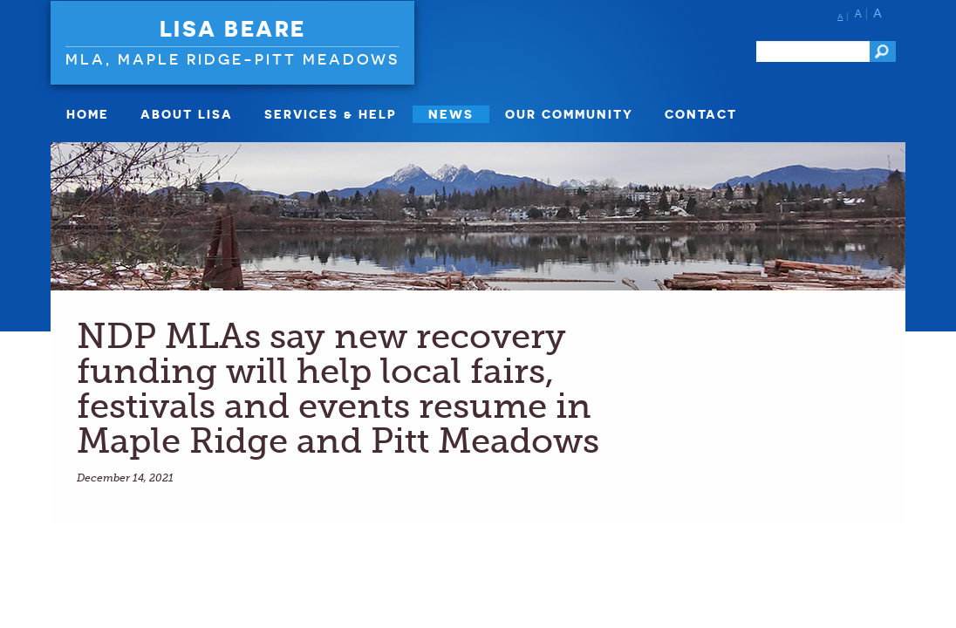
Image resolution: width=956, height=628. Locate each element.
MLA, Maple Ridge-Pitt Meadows (232, 59)
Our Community (569, 113)
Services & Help (330, 113)
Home (87, 113)
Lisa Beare (233, 29)
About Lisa (186, 113)
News (451, 113)
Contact (701, 113)
